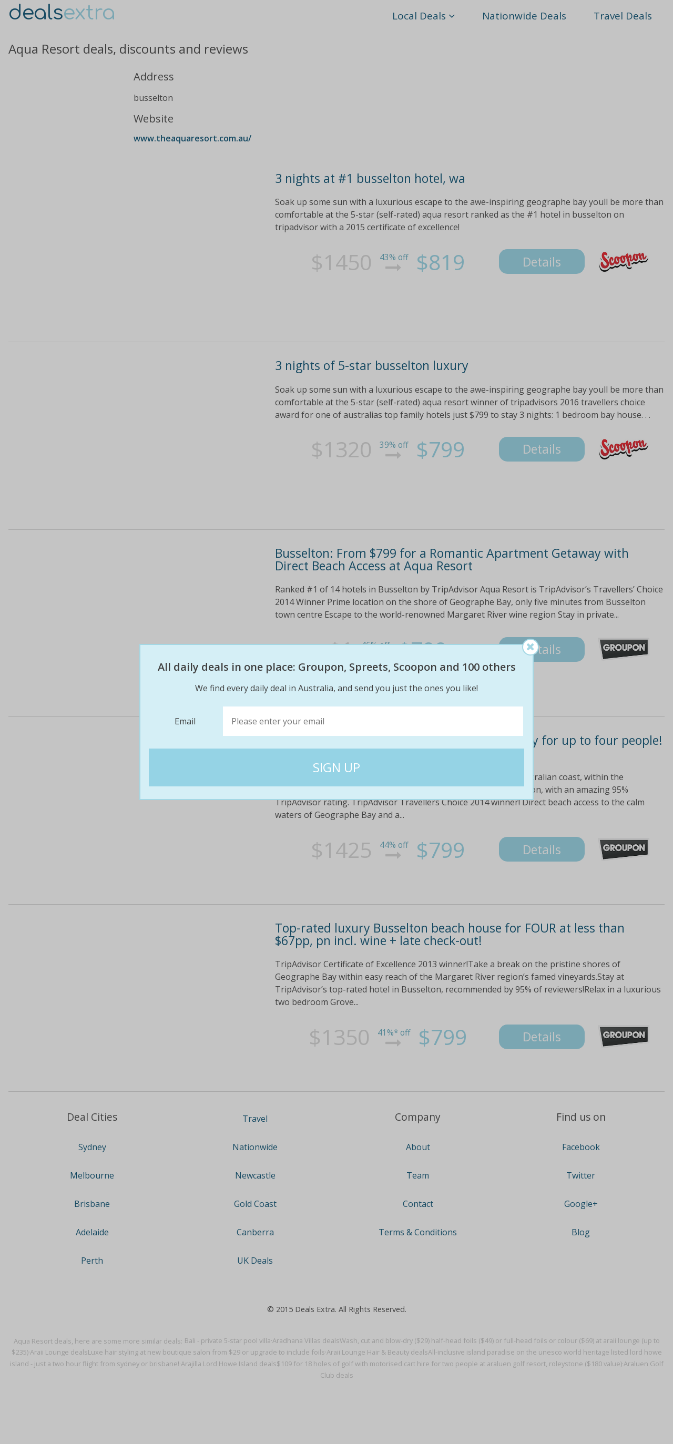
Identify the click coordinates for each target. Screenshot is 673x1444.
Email (185, 721)
